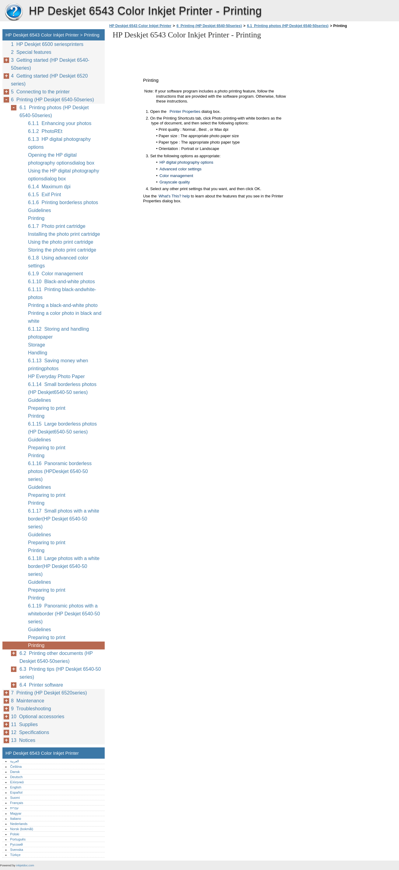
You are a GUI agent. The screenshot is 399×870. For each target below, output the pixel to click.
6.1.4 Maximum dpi (49, 186)
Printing (36, 218)
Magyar (15, 813)
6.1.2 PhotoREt (45, 131)
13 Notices (23, 740)
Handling (37, 352)
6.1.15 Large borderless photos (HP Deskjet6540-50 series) (62, 427)
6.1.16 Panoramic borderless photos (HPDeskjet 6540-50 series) (60, 471)
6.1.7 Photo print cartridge (57, 226)
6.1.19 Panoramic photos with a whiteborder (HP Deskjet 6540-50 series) (64, 613)
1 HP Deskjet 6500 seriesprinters (47, 44)
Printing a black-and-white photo (63, 305)
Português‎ (18, 839)
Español (16, 792)
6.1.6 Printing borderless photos (63, 202)
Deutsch (16, 777)
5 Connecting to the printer (40, 91)
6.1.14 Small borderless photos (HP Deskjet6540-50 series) (62, 388)
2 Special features (31, 52)
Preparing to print (46, 408)
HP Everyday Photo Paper (56, 376)
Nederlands (18, 824)
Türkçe (15, 855)
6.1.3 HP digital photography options (59, 143)
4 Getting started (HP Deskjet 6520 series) (49, 79)
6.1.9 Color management (55, 273)
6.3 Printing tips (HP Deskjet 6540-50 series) (60, 673)
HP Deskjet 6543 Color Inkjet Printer (14, 12)
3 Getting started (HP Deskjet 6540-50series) (50, 64)
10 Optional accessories (37, 716)
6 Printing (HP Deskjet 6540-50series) (209, 26)
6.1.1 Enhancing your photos (59, 123)
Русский (16, 844)
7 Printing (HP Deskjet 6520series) (49, 692)
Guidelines (39, 210)
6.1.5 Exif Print (44, 194)
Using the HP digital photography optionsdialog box (63, 174)
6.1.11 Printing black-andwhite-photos (62, 293)
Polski (14, 834)
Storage (36, 344)
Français (16, 803)
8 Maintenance (27, 700)
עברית (14, 808)
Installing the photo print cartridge (64, 234)
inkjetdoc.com (25, 865)
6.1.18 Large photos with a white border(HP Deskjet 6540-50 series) (64, 566)
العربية (14, 761)
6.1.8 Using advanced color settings (58, 261)
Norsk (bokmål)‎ (21, 829)
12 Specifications (30, 732)
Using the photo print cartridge (60, 242)
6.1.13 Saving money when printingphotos (58, 364)
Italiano (15, 818)
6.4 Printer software (41, 684)
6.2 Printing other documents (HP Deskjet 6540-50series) (56, 657)
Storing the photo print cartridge (62, 249)
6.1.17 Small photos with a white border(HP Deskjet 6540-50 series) (63, 518)
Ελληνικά (17, 782)
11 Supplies (24, 724)
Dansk (15, 772)
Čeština (16, 766)
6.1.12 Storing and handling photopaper (58, 332)
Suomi (15, 797)
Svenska (16, 849)
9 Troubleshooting (31, 708)
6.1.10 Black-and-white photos (61, 281)
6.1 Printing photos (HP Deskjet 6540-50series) (287, 26)
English (15, 787)
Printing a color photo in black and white (64, 317)
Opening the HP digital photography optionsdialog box (61, 158)
